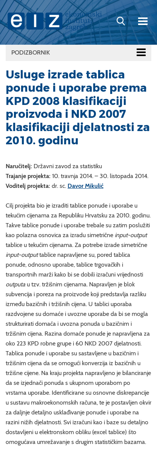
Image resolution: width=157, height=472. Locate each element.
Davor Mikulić (85, 185)
